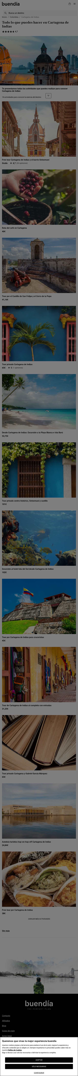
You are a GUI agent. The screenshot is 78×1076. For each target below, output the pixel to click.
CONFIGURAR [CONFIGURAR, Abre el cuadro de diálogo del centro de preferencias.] (39, 1073)
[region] (39, 1056)
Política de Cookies (15, 1050)
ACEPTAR (39, 1060)
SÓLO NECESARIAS (39, 1066)
